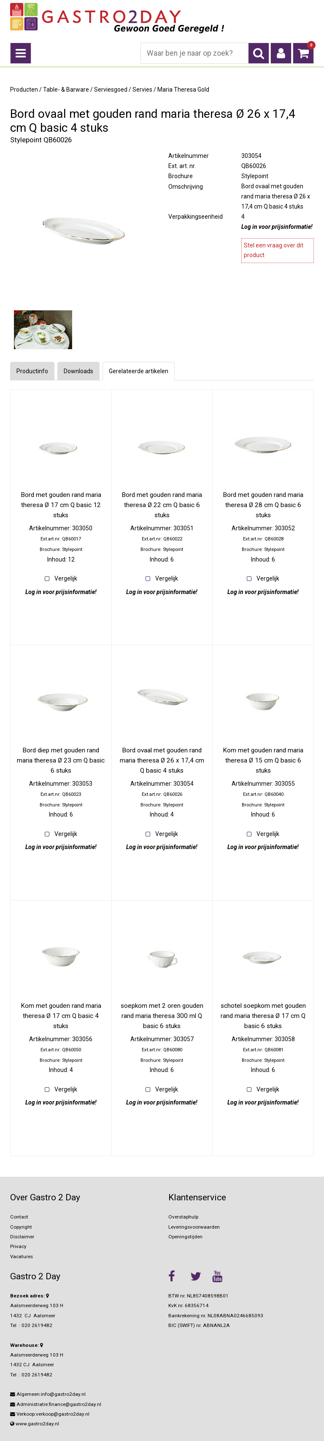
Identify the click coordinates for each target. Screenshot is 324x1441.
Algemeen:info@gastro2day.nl (48, 1394)
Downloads (78, 371)
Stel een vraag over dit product (273, 250)
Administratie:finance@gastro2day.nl (55, 1404)
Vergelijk (65, 578)
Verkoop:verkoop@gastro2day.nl (49, 1414)
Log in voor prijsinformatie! (277, 226)
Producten (24, 89)
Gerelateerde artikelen (138, 371)
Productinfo (32, 371)
